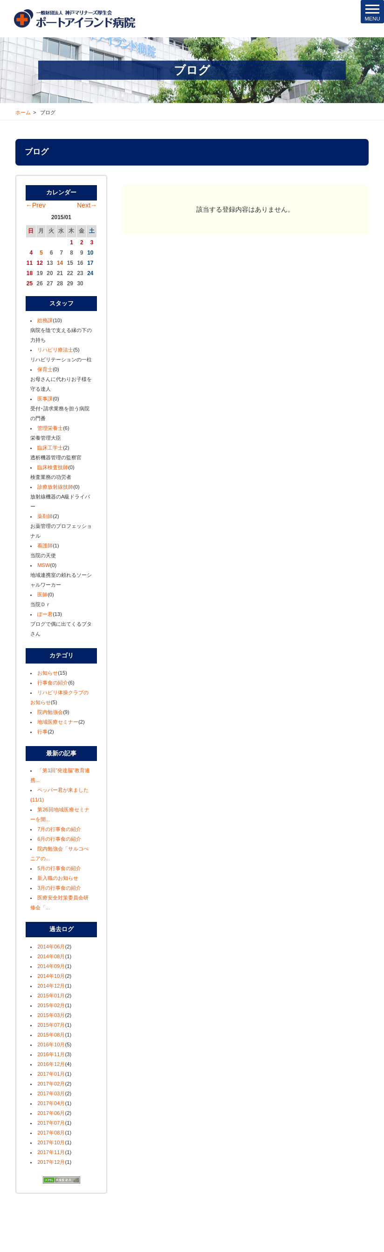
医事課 (45, 398)
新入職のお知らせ (57, 878)
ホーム (23, 112)
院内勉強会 (50, 712)
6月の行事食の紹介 (59, 839)
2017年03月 (51, 1093)
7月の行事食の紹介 (59, 829)
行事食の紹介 (52, 682)
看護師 (45, 545)
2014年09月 (51, 966)
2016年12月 (51, 1064)
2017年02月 (51, 1083)
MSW (43, 565)
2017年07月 (51, 1123)
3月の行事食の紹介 (59, 888)
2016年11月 (51, 1054)
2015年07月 (51, 1025)
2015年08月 (51, 1035)
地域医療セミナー (57, 722)
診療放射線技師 (55, 487)
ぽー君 (45, 614)
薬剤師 (45, 516)
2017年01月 (51, 1074)
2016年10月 (51, 1044)
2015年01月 (51, 995)
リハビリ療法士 (55, 350)
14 (60, 263)
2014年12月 (51, 986)
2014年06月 (51, 946)
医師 (42, 594)
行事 (42, 731)
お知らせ (47, 673)
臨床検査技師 (52, 467)
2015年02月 (51, 1005)
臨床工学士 (50, 447)
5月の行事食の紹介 (59, 868)
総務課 (45, 320)
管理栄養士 (50, 428)
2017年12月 (51, 1162)
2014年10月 (51, 976)
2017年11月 (51, 1152)
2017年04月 (51, 1103)
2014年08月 (51, 956)
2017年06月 (51, 1113)
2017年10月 (51, 1142)
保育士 (45, 369)
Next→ (87, 205)
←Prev (36, 205)
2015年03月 (51, 1015)
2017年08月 (51, 1132)
